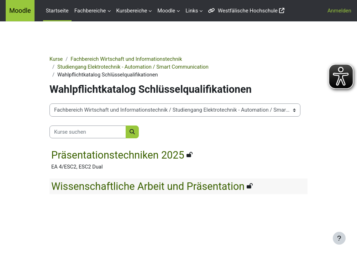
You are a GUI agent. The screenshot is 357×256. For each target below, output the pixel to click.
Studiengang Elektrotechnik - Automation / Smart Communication (142, 67)
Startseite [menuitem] (57, 10)
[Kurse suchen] (96, 132)
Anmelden (339, 10)
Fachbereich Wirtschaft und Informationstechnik (136, 59)
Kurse (64, 59)
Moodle (20, 10)
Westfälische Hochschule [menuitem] (243, 10)
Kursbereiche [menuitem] (131, 10)
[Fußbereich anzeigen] (339, 238)
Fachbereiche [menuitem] (90, 10)
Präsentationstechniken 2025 (126, 155)
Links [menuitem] (191, 10)
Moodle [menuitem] (166, 10)
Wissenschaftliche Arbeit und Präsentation (156, 187)
